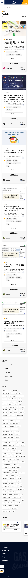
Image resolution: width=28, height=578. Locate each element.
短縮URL (5, 459)
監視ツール (5, 453)
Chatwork (9, 456)
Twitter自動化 (20, 442)
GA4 (11, 453)
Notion (15, 412)
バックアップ (11, 415)
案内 (10, 410)
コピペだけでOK (6, 511)
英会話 (18, 420)
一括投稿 (5, 442)
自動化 (14, 218)
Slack (18, 492)
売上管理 (5, 481)
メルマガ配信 (5, 475)
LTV (14, 481)
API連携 (4, 494)
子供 (15, 404)
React (20, 486)
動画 (11, 412)
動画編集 (5, 415)
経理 (10, 470)
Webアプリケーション (7, 431)
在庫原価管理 (20, 415)
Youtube (9, 51)
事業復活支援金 (6, 472)
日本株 (10, 494)
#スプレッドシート (6, 401)
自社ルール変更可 (7, 390)
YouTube (15, 51)
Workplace (22, 456)
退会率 (18, 481)
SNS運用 (5, 445)
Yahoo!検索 (14, 429)
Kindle (18, 426)
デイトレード (5, 426)
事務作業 (15, 470)
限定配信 (10, 505)
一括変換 (17, 437)
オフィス (4, 470)
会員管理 (19, 478)
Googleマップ (15, 464)
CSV (4, 489)
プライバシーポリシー (7, 550)
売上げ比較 (14, 472)
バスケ (14, 401)
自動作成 (5, 483)
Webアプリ (11, 483)
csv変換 (23, 445)
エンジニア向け (6, 508)
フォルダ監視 (21, 462)
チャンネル (5, 412)
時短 (8, 166)
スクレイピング (10, 503)
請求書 (12, 475)
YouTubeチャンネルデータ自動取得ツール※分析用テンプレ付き (14, 151)
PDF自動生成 (21, 489)
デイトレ (15, 410)
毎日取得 (18, 503)
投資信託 (16, 494)
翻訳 (18, 459)
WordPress (12, 442)
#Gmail (4, 399)
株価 (4, 503)
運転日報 (12, 407)
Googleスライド (6, 497)
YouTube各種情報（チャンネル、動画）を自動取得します (14, 43)
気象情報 (22, 407)
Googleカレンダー (11, 489)
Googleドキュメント (16, 497)
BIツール (15, 160)
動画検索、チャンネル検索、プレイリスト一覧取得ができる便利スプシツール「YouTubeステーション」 (14, 97)
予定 (17, 445)
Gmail (4, 505)
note (15, 456)
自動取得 (9, 160)
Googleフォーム (6, 500)
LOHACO (12, 426)
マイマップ (20, 418)
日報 (22, 494)
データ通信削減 (6, 429)
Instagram (16, 440)
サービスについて (6, 557)
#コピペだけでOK (13, 399)
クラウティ (5, 420)
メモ (20, 393)
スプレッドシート (10, 54)
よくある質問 (5, 547)
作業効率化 (11, 492)
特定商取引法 (5, 560)
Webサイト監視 (6, 451)
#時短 (20, 399)
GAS (23, 500)
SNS (10, 440)
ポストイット (14, 393)
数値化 (10, 404)
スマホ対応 (5, 407)
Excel (15, 462)
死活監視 (14, 451)
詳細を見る (14, 58)
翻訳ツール (11, 445)
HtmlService (6, 486)
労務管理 (15, 390)
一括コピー (17, 431)
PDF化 (17, 475)
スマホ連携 (12, 396)
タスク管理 (5, 396)
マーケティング (17, 453)
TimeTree (5, 423)
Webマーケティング (7, 462)
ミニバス (4, 404)
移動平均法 (5, 418)
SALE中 (16, 505)
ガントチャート (20, 396)
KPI (10, 481)
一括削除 (17, 434)
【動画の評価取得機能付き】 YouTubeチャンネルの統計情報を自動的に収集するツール (14, 209)
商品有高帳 (12, 418)
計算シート (22, 472)
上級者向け (14, 486)
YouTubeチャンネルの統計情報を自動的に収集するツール (14, 322)
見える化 (20, 401)
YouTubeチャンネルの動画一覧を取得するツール (14, 266)
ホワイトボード (6, 393)
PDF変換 (20, 451)
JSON (4, 448)
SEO (4, 456)
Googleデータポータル (8, 437)
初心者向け (18, 54)
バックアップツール (12, 448)
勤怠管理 (12, 478)
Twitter (5, 440)
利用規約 (4, 554)
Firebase (19, 483)
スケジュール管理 (14, 423)
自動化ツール (12, 459)
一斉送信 (5, 492)
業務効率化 (5, 478)
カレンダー (11, 420)
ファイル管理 (12, 467)
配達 (20, 404)
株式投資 (21, 410)
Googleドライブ (6, 464)
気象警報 (5, 410)
